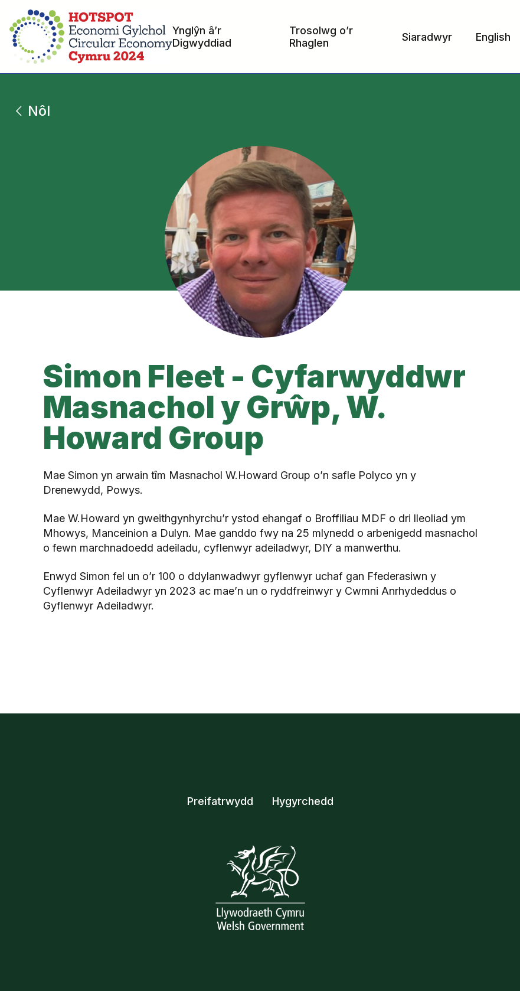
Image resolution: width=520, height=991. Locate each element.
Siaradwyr (427, 37)
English (493, 37)
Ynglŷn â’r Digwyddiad (201, 36)
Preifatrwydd (220, 801)
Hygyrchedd (302, 801)
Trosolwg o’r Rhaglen (321, 36)
